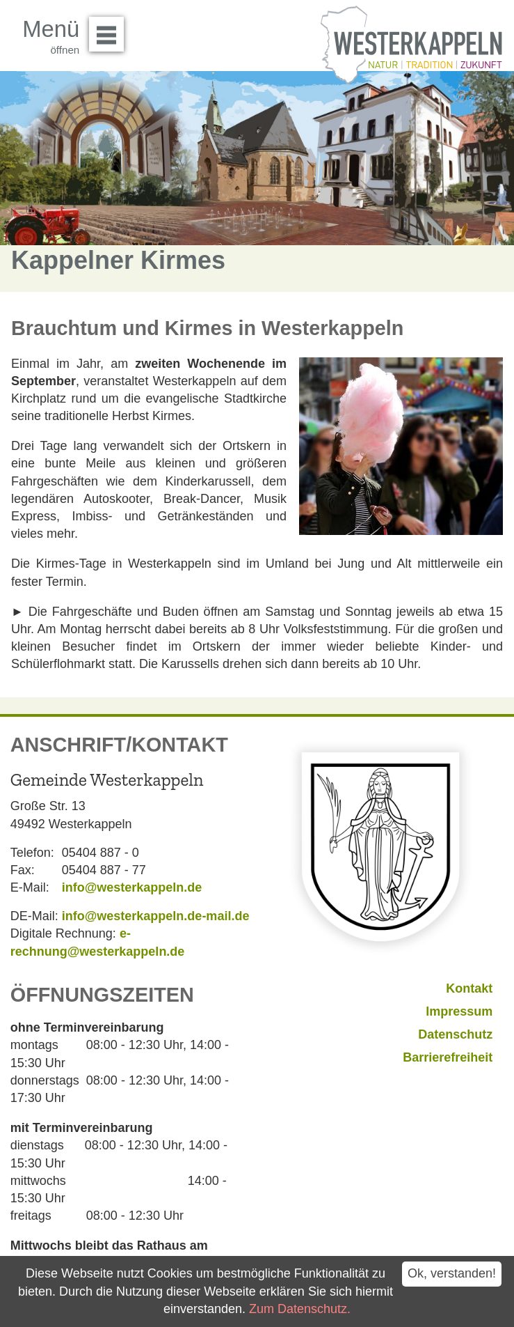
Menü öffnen (110, 29)
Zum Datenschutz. (300, 1309)
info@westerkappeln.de (132, 887)
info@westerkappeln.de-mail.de (156, 916)
